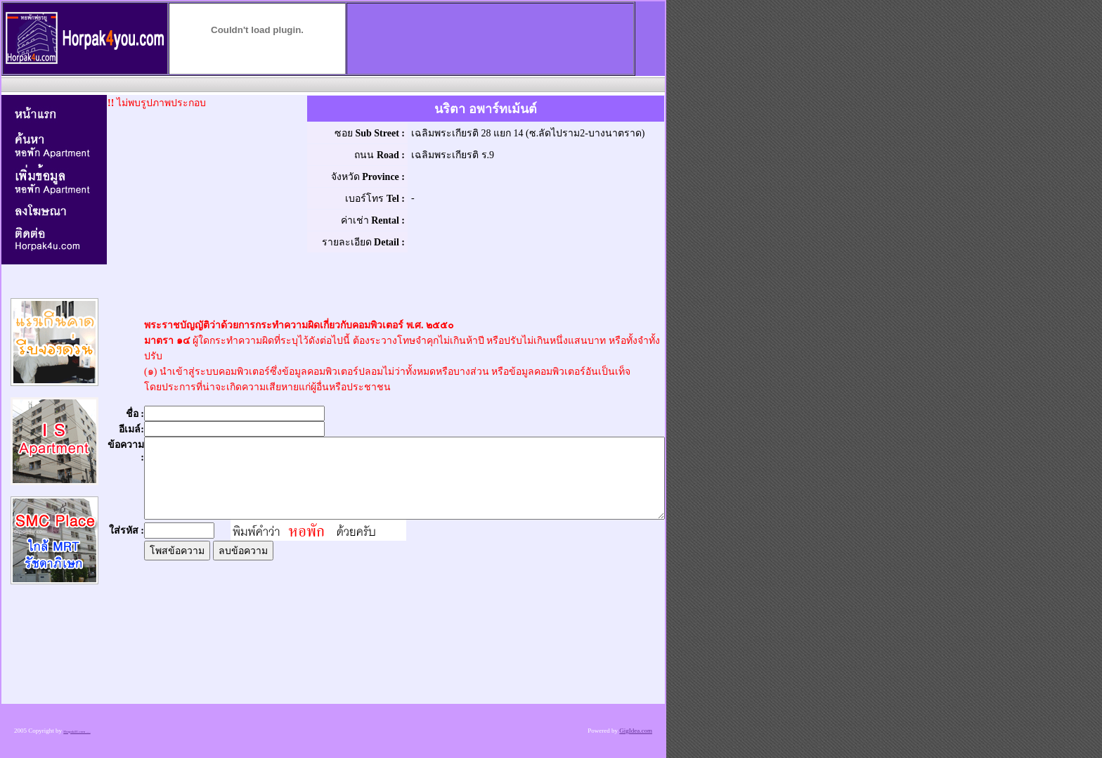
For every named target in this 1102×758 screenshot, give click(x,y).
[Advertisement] (332, 84)
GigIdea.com (635, 730)
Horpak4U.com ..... (76, 731)
